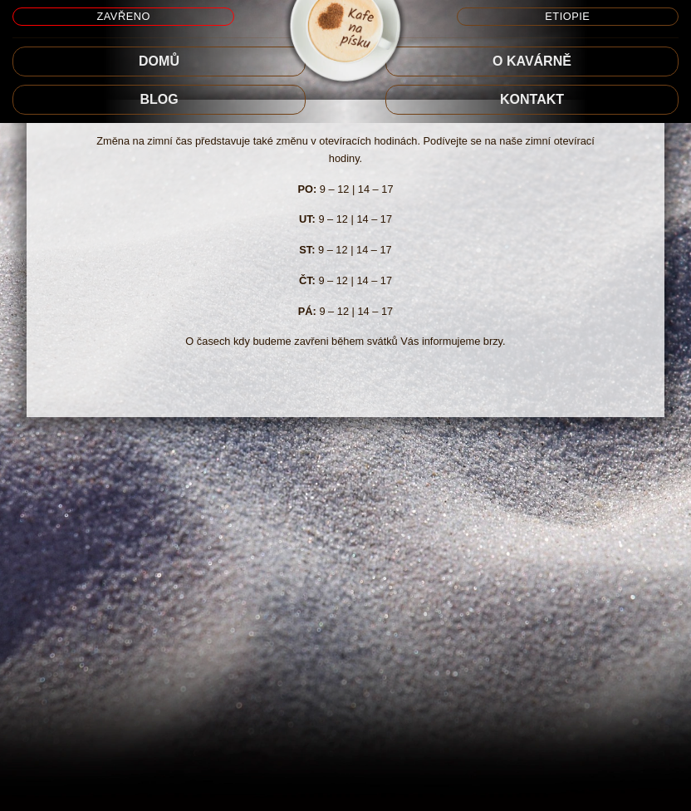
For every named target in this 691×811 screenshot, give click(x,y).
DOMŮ (159, 61)
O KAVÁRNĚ (532, 61)
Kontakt (532, 99)
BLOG (159, 99)
